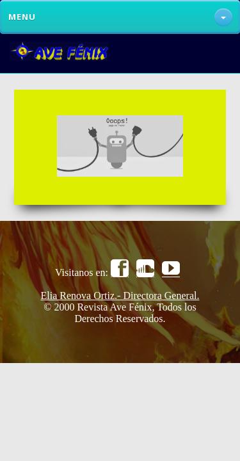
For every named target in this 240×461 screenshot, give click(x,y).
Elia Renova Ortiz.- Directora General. (120, 295)
